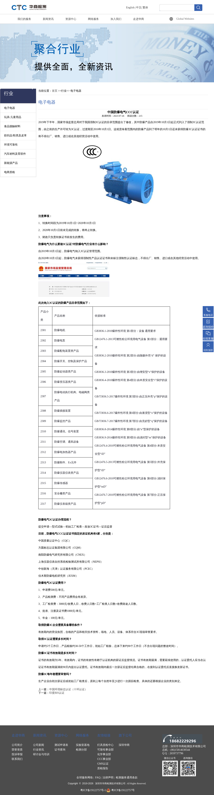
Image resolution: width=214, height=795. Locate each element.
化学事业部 (104, 754)
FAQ (97, 777)
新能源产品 (11, 163)
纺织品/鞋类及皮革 (15, 135)
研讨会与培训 (41, 754)
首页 (54, 90)
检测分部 (81, 749)
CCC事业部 (104, 759)
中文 (138, 7)
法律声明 (108, 777)
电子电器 (9, 108)
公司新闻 (38, 744)
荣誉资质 (17, 749)
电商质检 (9, 172)
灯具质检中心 (105, 744)
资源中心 (70, 19)
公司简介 (17, 744)
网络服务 (93, 19)
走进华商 (138, 19)
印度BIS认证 (56, 692)
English (130, 7)
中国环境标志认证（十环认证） (68, 689)
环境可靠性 (11, 144)
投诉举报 (17, 754)
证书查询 (59, 749)
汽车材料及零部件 (15, 153)
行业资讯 (38, 749)
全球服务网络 (84, 777)
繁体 (145, 7)
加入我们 (116, 19)
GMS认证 (103, 763)
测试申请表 (61, 744)
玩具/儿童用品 (12, 117)
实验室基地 (82, 744)
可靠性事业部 (105, 749)
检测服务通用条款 (127, 777)
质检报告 (102, 768)
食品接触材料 (12, 126)
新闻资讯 (48, 19)
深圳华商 (124, 744)
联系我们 (17, 759)
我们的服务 (24, 19)
